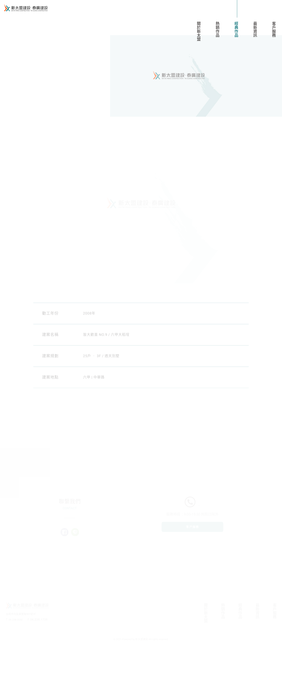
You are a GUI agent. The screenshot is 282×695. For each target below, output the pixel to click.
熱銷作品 (218, 29)
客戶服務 (274, 29)
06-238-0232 (199, 539)
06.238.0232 (17, 667)
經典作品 (237, 29)
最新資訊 (256, 29)
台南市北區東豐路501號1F (23, 662)
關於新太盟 (199, 31)
